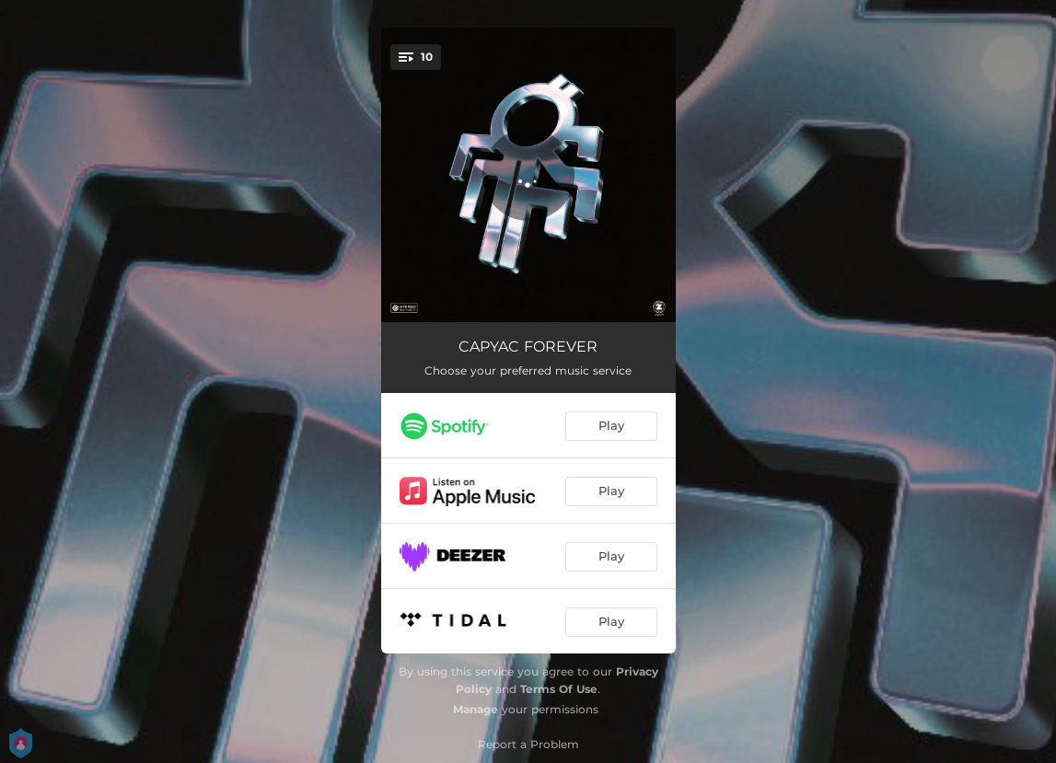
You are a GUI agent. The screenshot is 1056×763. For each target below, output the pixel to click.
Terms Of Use (559, 689)
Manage (475, 709)
